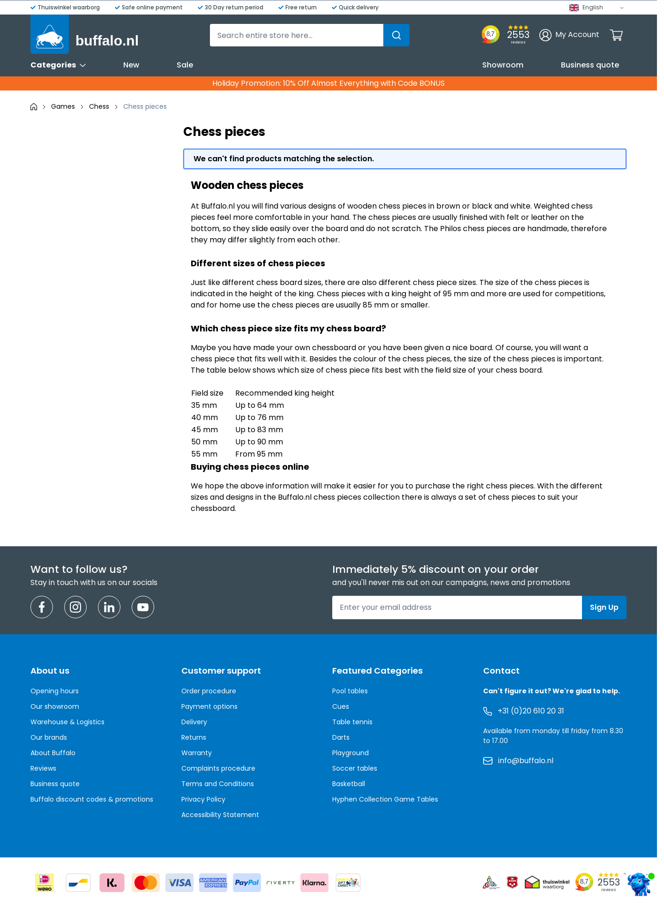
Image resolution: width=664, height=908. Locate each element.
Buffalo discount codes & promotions (91, 799)
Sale (185, 65)
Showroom (502, 65)
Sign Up (604, 607)
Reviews (43, 768)
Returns (193, 737)
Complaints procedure (218, 768)
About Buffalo (52, 753)
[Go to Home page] (84, 34)
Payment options (209, 706)
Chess (99, 106)
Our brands (48, 737)
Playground (350, 753)
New (131, 65)
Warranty (196, 753)
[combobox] (310, 35)
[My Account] (569, 35)
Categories (58, 65)
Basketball (348, 783)
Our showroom (54, 706)
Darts (341, 737)
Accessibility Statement (220, 814)
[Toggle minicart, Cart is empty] (616, 35)
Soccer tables (354, 768)
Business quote (590, 65)
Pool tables (350, 691)
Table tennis (352, 722)
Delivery (194, 722)
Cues (340, 706)
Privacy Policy (203, 799)
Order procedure (208, 691)
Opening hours (54, 691)
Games (63, 106)
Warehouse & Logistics (67, 722)
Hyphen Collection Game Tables (385, 799)
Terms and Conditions (217, 783)
